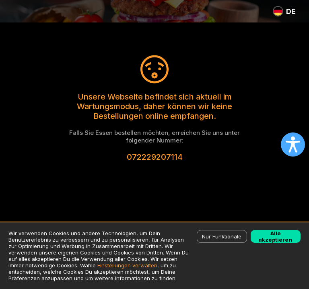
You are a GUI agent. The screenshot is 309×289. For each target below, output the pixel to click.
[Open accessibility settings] (293, 144)
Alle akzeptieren (275, 236)
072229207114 (155, 157)
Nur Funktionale (221, 236)
